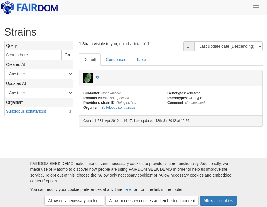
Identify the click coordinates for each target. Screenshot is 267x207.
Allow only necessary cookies (74, 200)
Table (141, 59)
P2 (96, 77)
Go (67, 55)
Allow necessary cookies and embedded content (152, 200)
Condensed (116, 59)
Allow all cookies (218, 200)
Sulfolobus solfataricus (118, 108)
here (127, 189)
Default (89, 59)
